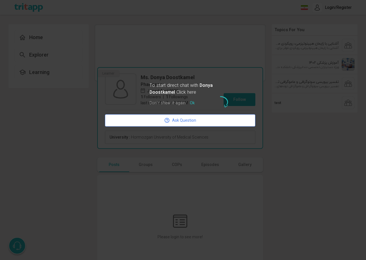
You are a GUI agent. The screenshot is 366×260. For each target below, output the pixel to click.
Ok (192, 103)
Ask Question (180, 120)
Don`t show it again (168, 103)
